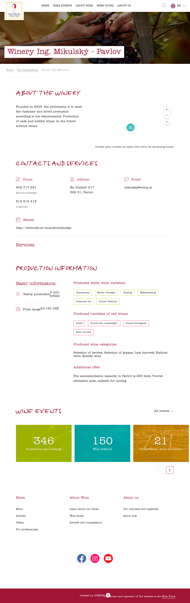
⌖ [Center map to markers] (167, 122)
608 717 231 (26, 187)
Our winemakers (27, 70)
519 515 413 (26, 201)
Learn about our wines (84, 509)
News (19, 509)
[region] (130, 127)
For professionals (27, 529)
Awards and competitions (86, 523)
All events (163, 411)
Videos (20, 523)
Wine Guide (76, 516)
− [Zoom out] (167, 115)
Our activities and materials (140, 509)
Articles (21, 516)
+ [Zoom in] (167, 109)
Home (9, 70)
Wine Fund (168, 596)
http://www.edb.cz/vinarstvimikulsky (43, 228)
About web (130, 516)
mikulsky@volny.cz (138, 187)
